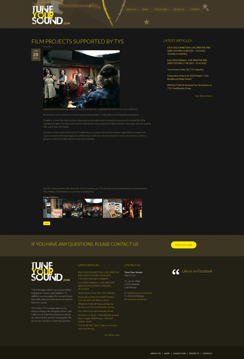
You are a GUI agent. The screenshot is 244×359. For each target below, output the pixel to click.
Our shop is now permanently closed (95, 311)
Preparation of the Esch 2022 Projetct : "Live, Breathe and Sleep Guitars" (188, 77)
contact (195, 9)
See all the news (112, 335)
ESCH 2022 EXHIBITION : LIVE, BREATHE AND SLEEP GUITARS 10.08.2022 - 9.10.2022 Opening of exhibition (188, 50)
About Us (131, 9)
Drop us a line (183, 244)
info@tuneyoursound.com (139, 293)
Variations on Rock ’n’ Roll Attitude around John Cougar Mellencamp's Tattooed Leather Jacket (98, 318)
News (47, 223)
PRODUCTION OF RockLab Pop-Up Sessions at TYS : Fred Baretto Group (189, 87)
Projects (179, 9)
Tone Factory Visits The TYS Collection (185, 69)
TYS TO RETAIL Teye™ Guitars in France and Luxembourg (97, 327)
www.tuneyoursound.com (55, 109)
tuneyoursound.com (137, 299)
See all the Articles (204, 96)
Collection (160, 9)
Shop (145, 9)
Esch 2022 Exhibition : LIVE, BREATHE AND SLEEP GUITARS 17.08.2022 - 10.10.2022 (187, 62)
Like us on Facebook (197, 271)
